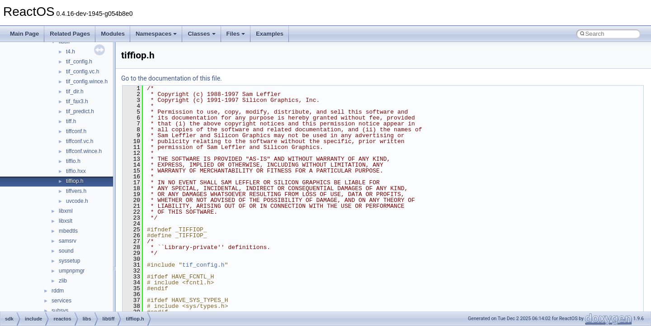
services (61, 300)
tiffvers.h (76, 191)
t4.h (70, 51)
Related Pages (70, 33)
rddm (58, 291)
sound (66, 251)
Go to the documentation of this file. (171, 78)
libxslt (65, 221)
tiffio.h (73, 161)
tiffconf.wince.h (84, 151)
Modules (113, 33)
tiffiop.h (74, 181)
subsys (60, 310)
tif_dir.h (75, 91)
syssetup (69, 261)
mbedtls (68, 231)
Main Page (24, 33)
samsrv (67, 241)
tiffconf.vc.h (79, 141)
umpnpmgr (72, 271)
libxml (66, 211)
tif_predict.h (80, 111)
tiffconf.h (76, 131)
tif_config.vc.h (82, 71)
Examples (269, 33)
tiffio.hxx (76, 171)
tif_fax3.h (77, 101)
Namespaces (156, 33)
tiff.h (71, 121)
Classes (201, 33)
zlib (63, 281)
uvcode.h (77, 201)
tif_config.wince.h (87, 81)
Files (235, 33)
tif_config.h (79, 61)
